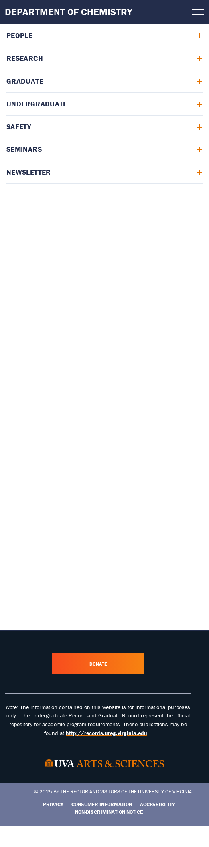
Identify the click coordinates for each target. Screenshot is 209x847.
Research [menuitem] (24, 58)
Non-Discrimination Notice (109, 812)
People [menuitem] (19, 35)
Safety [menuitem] (18, 126)
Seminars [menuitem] (24, 149)
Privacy (53, 804)
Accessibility (157, 804)
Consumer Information (101, 804)
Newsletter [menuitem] (28, 172)
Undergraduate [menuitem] (36, 103)
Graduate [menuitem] (24, 81)
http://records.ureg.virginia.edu (106, 733)
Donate (98, 664)
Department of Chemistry (68, 12)
